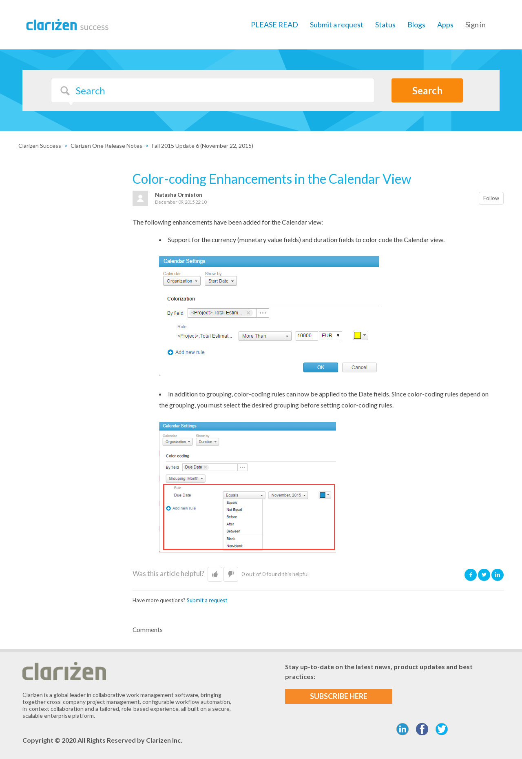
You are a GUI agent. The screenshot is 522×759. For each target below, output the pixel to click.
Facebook (470, 574)
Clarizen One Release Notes (106, 145)
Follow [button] (491, 198)
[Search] (212, 90)
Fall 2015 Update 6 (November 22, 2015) (202, 145)
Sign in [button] (475, 24)
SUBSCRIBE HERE (338, 696)
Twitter (484, 574)
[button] (215, 574)
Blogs (416, 24)
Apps (445, 24)
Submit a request (336, 24)
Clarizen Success (39, 145)
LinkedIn (497, 574)
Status (385, 24)
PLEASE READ (274, 24)
